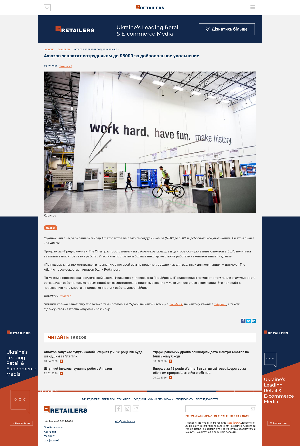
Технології (64, 48)
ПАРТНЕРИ (106, 397)
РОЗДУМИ (140, 397)
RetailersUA (234, 422)
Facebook (176, 304)
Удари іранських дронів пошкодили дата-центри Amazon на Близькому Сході (201, 354)
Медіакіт (49, 435)
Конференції (51, 440)
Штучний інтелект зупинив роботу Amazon (78, 368)
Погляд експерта (210, 397)
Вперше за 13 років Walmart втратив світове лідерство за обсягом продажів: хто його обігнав (199, 370)
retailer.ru (66, 296)
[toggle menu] (252, 7)
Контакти (50, 431)
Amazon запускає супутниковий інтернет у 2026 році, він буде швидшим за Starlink (93, 354)
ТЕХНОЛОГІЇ (123, 397)
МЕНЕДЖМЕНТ (87, 397)
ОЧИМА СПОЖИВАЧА (161, 397)
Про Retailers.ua (54, 427)
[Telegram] (136, 408)
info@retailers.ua (125, 421)
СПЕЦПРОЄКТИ (186, 397)
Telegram (221, 304)
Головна (49, 48)
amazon (50, 228)
